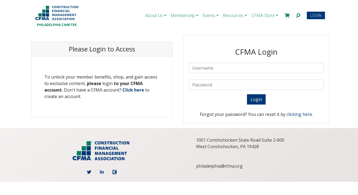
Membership (183, 15)
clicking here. (300, 114)
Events (209, 15)
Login (315, 15)
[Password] (256, 85)
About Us (154, 15)
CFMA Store (263, 15)
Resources (233, 15)
